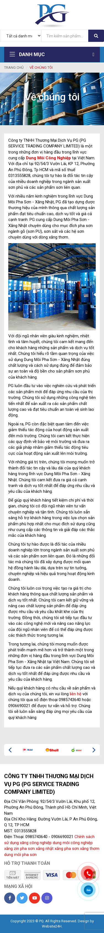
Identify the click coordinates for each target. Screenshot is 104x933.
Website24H (52, 926)
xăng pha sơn (67, 848)
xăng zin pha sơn (19, 848)
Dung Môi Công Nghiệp (48, 157)
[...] (64, 36)
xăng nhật (45, 848)
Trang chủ (13, 67)
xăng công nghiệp (36, 842)
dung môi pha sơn (20, 854)
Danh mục (52, 54)
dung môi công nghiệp (73, 842)
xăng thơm (89, 848)
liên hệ (75, 693)
